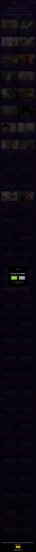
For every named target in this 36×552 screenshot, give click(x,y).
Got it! (18, 546)
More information (18, 549)
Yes (14, 277)
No (22, 277)
